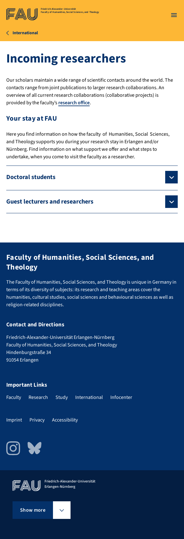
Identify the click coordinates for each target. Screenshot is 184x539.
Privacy (37, 419)
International (89, 397)
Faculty (13, 397)
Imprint (14, 419)
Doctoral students (30, 177)
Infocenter (121, 397)
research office (74, 102)
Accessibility (65, 419)
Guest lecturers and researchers (49, 201)
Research (38, 397)
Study (61, 397)
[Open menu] (174, 15)
